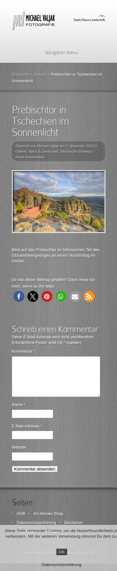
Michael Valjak (48, 146)
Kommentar (24, 351)
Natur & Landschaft (43, 151)
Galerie (39, 74)
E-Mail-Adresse (27, 433)
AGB (21, 521)
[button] (18, 296)
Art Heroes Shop (48, 521)
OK (62, 552)
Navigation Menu (57, 52)
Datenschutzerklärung (61, 564)
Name (18, 412)
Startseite (20, 74)
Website (19, 454)
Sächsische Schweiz (75, 151)
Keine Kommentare (30, 157)
